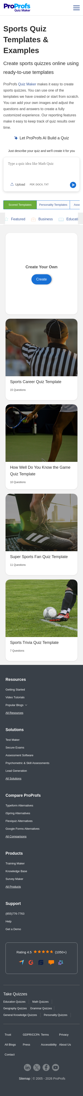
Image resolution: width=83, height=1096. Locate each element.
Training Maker (15, 863)
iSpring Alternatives (18, 813)
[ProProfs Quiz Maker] (17, 7)
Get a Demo (13, 929)
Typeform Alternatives (19, 805)
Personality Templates (53, 204)
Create (41, 279)
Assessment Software (19, 755)
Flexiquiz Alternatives (19, 821)
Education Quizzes (14, 1001)
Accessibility (49, 1044)
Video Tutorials (15, 697)
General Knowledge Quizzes (20, 1015)
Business (42, 219)
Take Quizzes (15, 994)
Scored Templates (20, 204)
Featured (14, 219)
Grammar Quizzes (41, 1008)
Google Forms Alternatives (22, 828)
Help (9, 921)
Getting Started (15, 689)
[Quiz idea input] (41, 170)
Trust (8, 1034)
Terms (45, 1034)
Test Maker (13, 739)
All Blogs (10, 1044)
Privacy (64, 1034)
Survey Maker (14, 879)
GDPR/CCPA (31, 1034)
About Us (65, 1044)
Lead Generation (16, 770)
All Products (13, 886)
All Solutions (13, 778)
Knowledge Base (16, 871)
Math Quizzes (40, 1001)
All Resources (14, 712)
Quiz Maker (27, 84)
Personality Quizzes (55, 1015)
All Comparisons (16, 836)
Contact (10, 1054)
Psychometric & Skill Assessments (27, 763)
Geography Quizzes (15, 1008)
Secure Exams (15, 747)
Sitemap (24, 1078)
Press (26, 1044)
